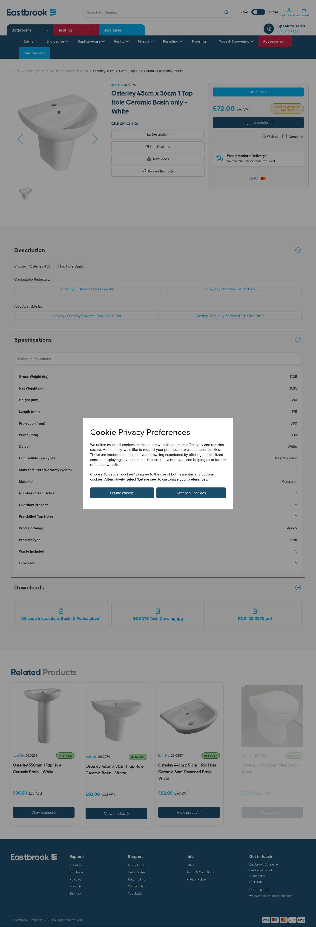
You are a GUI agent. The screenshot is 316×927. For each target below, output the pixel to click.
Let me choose (122, 492)
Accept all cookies (191, 492)
